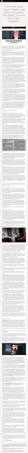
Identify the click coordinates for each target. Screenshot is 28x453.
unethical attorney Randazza (7, 299)
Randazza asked (4, 337)
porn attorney (4, 429)
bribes (9, 103)
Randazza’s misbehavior (8, 94)
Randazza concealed (5, 330)
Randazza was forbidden (5, 418)
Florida (19, 180)
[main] (14, 14)
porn (14, 245)
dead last (9, 160)
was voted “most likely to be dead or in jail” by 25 (15, 116)
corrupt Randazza (21, 305)
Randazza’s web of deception (10, 369)
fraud (23, 86)
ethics (17, 190)
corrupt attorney (7, 159)
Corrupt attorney (4, 393)
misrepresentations (20, 104)
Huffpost (6, 29)
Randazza (3, 57)
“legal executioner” (18, 84)
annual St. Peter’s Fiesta (14, 115)
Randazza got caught (9, 440)
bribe (18, 388)
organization (15, 136)
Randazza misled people (5, 274)
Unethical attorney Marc (5, 428)
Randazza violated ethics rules (17, 65)
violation (20, 357)
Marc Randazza (4, 50)
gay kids (3, 256)
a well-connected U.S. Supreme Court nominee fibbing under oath (12, 99)
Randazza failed (19, 206)
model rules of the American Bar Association (15, 360)
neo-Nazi (18, 74)
